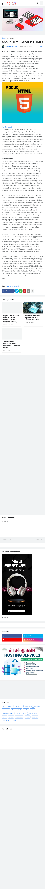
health (26, 710)
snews (27, 717)
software (35, 717)
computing (10, 38)
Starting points (7, 127)
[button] (2, 4)
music (25, 713)
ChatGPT (9, 706)
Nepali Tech (33, 713)
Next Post (39, 540)
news (4, 717)
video (14, 720)
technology (17, 286)
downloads (28, 706)
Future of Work (16, 710)
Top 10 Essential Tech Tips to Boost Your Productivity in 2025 (32, 318)
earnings (37, 706)
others (11, 717)
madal (18, 713)
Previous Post (7, 540)
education (6, 710)
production (19, 717)
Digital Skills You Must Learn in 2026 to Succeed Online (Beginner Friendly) (11, 319)
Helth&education (8, 713)
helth (32, 710)
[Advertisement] (22, 690)
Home (4, 38)
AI (3, 706)
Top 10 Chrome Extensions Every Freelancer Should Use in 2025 (11, 345)
